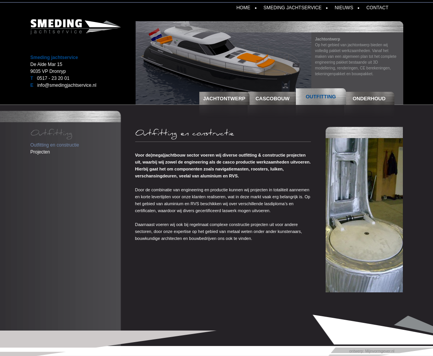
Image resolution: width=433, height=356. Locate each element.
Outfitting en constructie (55, 145)
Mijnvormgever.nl (379, 351)
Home (243, 7)
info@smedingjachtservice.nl (67, 85)
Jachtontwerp (224, 98)
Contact (377, 7)
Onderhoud (369, 98)
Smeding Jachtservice (292, 7)
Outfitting (321, 97)
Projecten (40, 152)
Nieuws (344, 7)
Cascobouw (272, 98)
